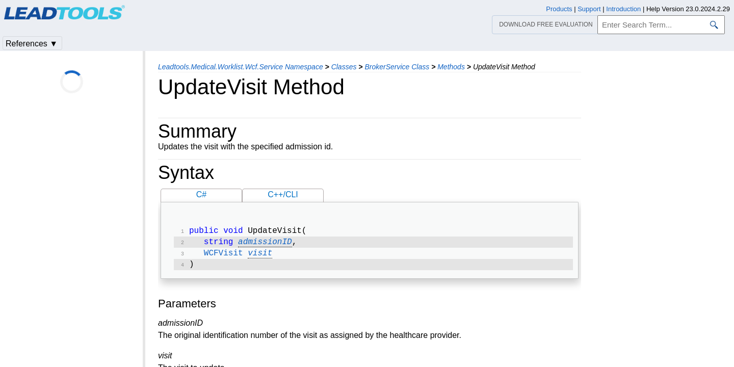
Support (589, 9)
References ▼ (32, 43)
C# (201, 194)
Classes (344, 67)
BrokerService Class (396, 67)
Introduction (623, 9)
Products (559, 9)
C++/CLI (283, 194)
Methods (451, 67)
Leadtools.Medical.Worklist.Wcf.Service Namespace (240, 67)
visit (260, 256)
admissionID (265, 244)
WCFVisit (223, 256)
